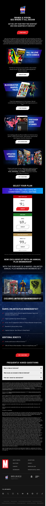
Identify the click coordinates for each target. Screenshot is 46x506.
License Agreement (21, 503)
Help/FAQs (15, 463)
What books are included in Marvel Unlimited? (16, 373)
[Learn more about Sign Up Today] (22, 74)
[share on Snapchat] (27, 494)
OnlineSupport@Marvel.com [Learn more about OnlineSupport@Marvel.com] (8, 388)
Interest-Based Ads (31, 503)
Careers (15, 466)
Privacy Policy (14, 501)
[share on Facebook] (3, 494)
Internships (16, 469)
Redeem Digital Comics (34, 469)
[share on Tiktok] (42, 494)
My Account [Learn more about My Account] (27, 387)
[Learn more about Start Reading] (22, 108)
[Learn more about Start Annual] (22, 32)
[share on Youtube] (22, 494)
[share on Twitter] (8, 494)
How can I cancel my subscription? (13, 377)
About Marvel (16, 460)
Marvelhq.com (32, 466)
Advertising (31, 460)
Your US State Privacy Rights (24, 501)
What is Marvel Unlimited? (11, 368)
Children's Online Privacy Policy (8, 503)
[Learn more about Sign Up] (22, 209)
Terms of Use (6, 501)
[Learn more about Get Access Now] (22, 142)
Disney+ (30, 463)
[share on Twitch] (37, 494)
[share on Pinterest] (32, 494)
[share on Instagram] (13, 494)
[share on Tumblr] (18, 494)
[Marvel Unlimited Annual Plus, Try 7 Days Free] (22, 355)
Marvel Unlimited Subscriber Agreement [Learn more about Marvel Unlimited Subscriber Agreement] (17, 392)
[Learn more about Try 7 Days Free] (22, 177)
